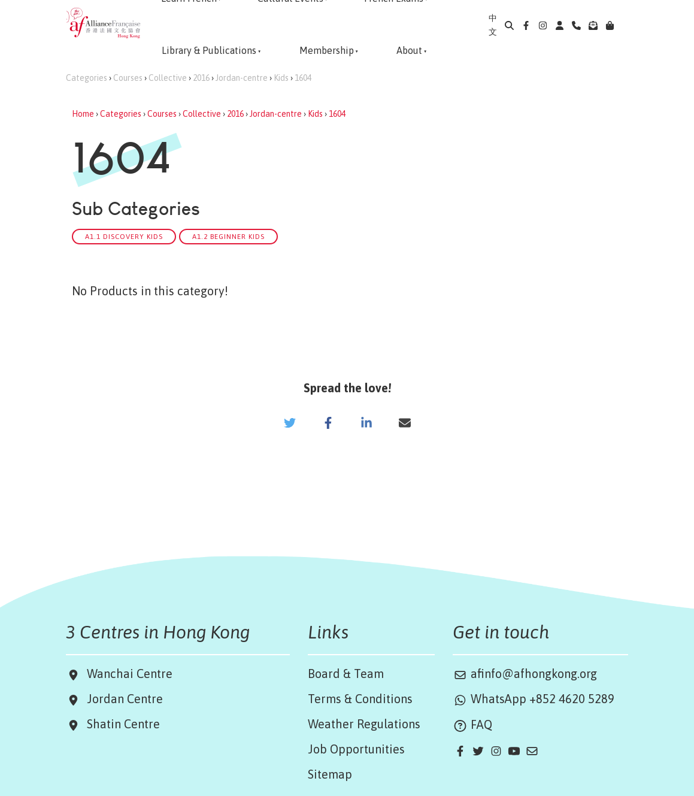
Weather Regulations (364, 724)
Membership (326, 50)
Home (83, 114)
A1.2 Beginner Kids (228, 236)
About (409, 50)
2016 (201, 78)
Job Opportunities (356, 749)
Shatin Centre (120, 724)
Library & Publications (209, 50)
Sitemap (330, 774)
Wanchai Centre (131, 673)
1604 (303, 78)
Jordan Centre (122, 699)
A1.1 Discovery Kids (124, 236)
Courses (128, 78)
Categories (86, 78)
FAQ (472, 724)
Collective (168, 78)
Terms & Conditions (360, 699)
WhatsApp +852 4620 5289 (533, 699)
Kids (281, 78)
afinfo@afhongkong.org (525, 673)
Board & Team (346, 673)
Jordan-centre (242, 78)
